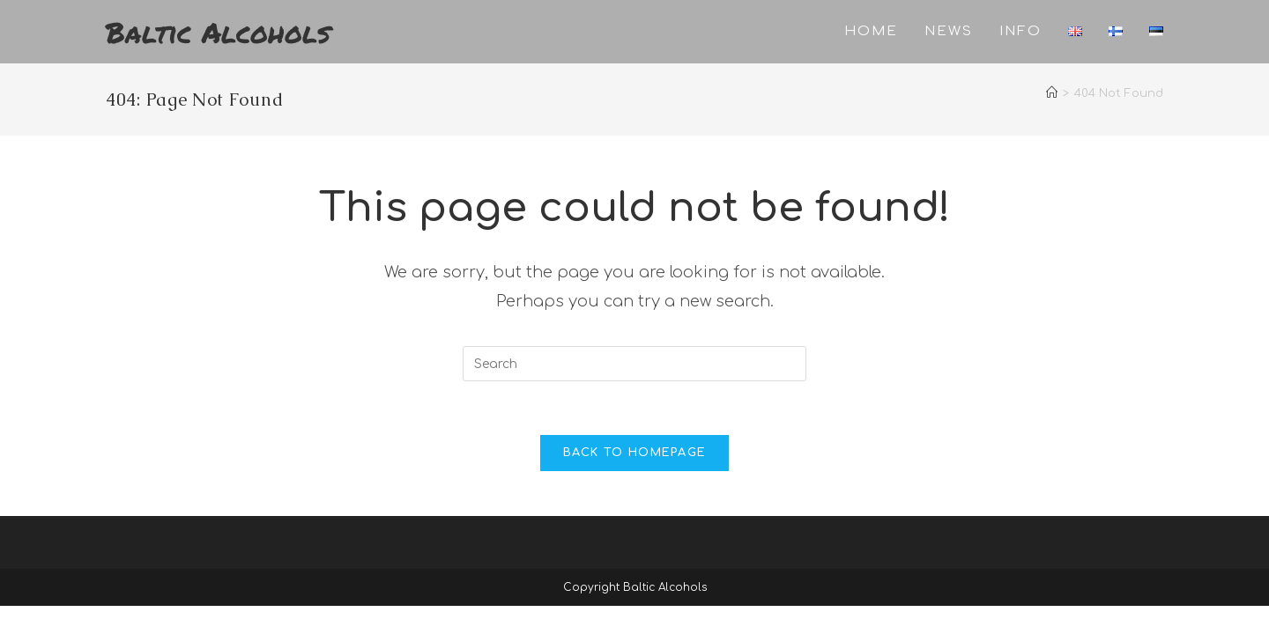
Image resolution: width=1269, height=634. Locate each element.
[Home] (1052, 93)
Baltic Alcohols (218, 31)
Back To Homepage (635, 452)
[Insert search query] (634, 363)
